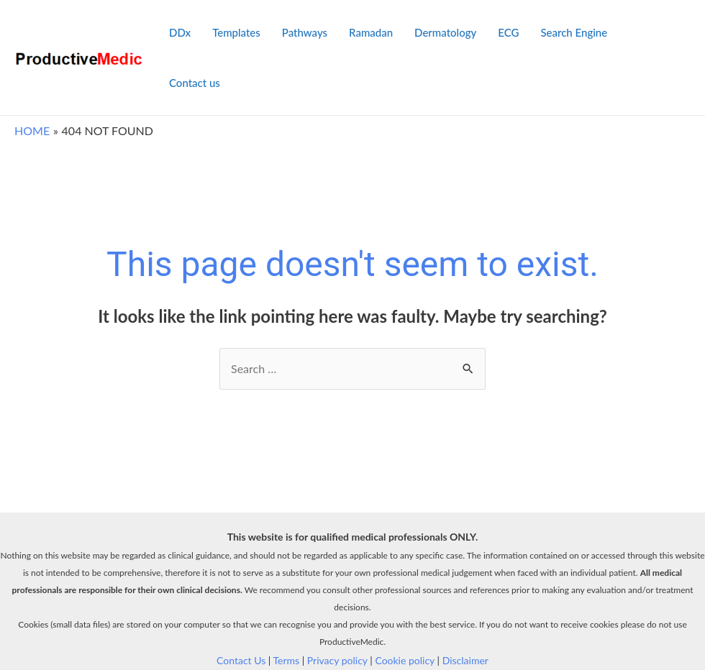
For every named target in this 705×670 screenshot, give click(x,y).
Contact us (194, 82)
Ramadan (371, 32)
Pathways (304, 32)
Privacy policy (337, 660)
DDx (180, 32)
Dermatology (445, 32)
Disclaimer (465, 660)
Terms (286, 660)
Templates (236, 32)
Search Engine (573, 32)
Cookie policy (405, 660)
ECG (508, 32)
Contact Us (241, 660)
